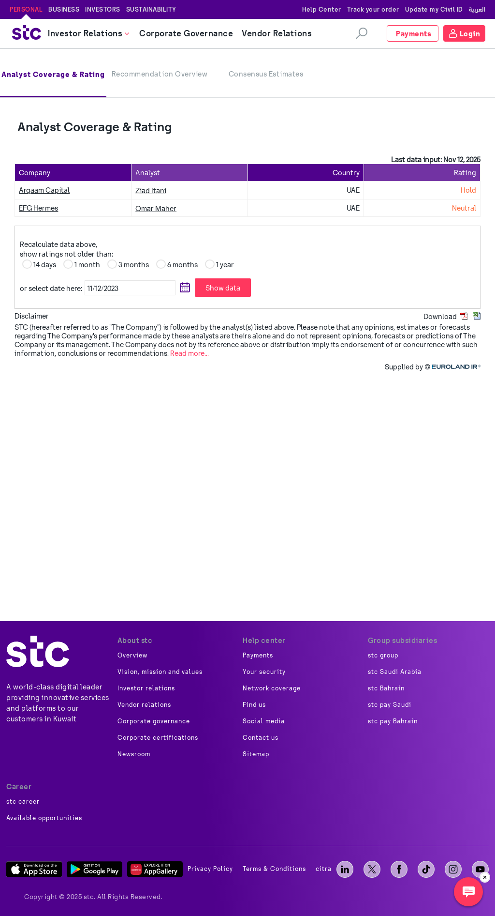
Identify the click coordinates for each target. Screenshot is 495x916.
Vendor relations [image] (144, 705)
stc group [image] (383, 655)
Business (63, 9)
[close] (485, 877)
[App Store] (34, 869)
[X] (372, 869)
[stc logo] (26, 33)
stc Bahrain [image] (386, 688)
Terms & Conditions (274, 869)
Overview (132, 655)
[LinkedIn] (344, 869)
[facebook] (399, 869)
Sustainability (151, 9)
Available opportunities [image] (44, 818)
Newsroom (133, 754)
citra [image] (324, 869)
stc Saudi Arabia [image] (395, 672)
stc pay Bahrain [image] (393, 721)
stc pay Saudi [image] (389, 705)
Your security (264, 672)
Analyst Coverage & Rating (53, 74)
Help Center (321, 9)
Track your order (373, 9)
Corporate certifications (157, 737)
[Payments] (412, 33)
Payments (258, 655)
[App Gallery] (155, 869)
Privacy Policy (210, 869)
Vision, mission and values (160, 672)
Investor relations (146, 688)
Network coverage (272, 688)
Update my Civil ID (434, 9)
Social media (264, 721)
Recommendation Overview (160, 74)
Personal (26, 9)
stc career (23, 801)
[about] (37, 651)
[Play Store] (94, 869)
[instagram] (453, 869)
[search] (361, 33)
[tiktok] (426, 869)
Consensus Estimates (266, 74)
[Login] (464, 33)
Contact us (260, 737)
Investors (102, 9)
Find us (254, 705)
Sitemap (256, 754)
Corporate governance (153, 721)
